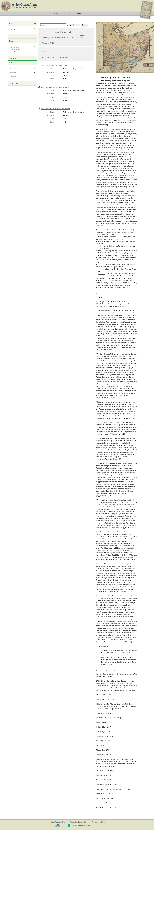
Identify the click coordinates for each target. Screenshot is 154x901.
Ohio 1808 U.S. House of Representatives (55, 87)
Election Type (13, 83)
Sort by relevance (48, 57)
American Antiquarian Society (57, 822)
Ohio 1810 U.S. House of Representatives (55, 109)
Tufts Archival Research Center (79, 822)
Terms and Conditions (98, 822)
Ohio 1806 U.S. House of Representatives (55, 65)
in (67, 25)
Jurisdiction (12, 58)
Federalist (13, 76)
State (10, 23)
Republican (13, 73)
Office (11, 41)
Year (10, 36)
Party (10, 63)
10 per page (64, 57)
